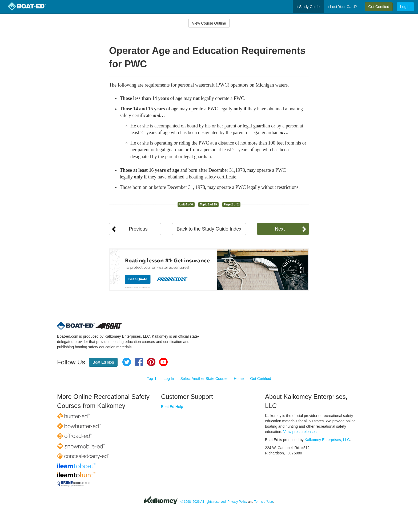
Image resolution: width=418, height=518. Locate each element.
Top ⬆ (152, 378)
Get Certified (378, 7)
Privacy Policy (237, 502)
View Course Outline (209, 23)
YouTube (163, 362)
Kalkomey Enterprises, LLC (327, 440)
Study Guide (308, 7)
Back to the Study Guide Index (208, 229)
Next (280, 229)
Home (239, 378)
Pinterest (151, 362)
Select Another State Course (203, 378)
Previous (138, 229)
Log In (405, 7)
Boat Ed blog (103, 362)
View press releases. (300, 432)
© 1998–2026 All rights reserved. (203, 502)
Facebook (139, 362)
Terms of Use (263, 502)
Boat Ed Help (172, 406)
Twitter (126, 362)
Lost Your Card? (342, 7)
